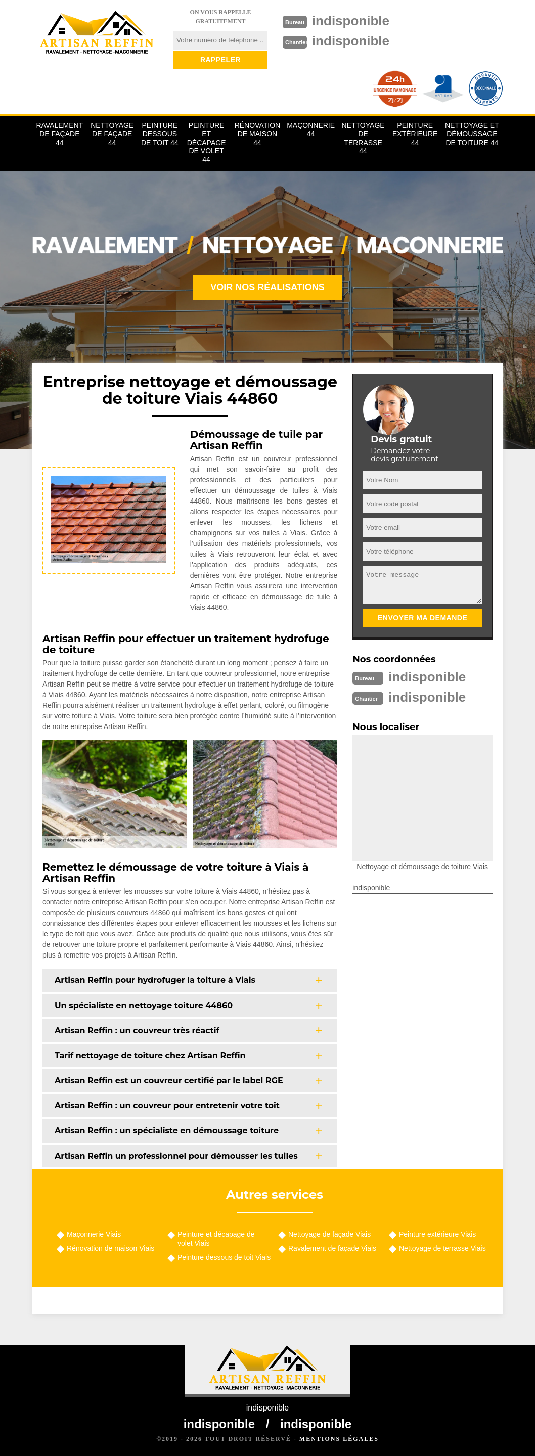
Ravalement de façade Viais (332, 1248)
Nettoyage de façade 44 (112, 134)
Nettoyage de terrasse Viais (442, 1248)
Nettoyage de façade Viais (329, 1234)
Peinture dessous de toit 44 (160, 134)
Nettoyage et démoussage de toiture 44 (472, 134)
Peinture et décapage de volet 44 (206, 142)
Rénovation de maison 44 (258, 134)
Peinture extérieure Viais (437, 1234)
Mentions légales (339, 1438)
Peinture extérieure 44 (414, 134)
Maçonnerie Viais (94, 1234)
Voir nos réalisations (267, 287)
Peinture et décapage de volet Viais (216, 1238)
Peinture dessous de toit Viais (224, 1257)
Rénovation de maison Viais (110, 1248)
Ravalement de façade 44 (59, 134)
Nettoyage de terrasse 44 (363, 138)
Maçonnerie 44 (311, 129)
